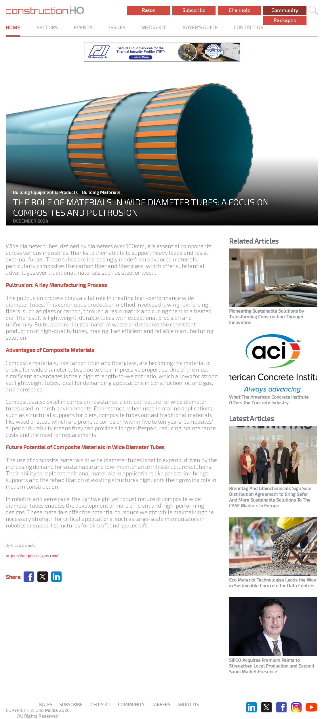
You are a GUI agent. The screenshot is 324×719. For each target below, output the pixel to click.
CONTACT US (248, 27)
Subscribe (193, 10)
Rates (148, 10)
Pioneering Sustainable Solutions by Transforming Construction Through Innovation (266, 317)
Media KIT (100, 704)
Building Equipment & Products (46, 192)
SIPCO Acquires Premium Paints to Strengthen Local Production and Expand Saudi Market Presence (271, 666)
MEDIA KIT (154, 27)
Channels (239, 10)
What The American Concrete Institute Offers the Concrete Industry (269, 400)
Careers (160, 704)
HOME (13, 27)
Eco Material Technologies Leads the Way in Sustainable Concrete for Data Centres (272, 583)
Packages (285, 20)
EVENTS (83, 27)
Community (284, 10)
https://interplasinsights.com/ (32, 555)
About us (188, 704)
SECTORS (47, 27)
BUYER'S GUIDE (200, 27)
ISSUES (117, 27)
